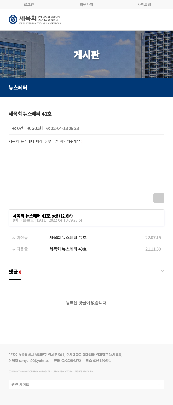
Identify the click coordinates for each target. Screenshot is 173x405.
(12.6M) (43, 216)
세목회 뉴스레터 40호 (68, 249)
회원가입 (86, 4)
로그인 (29, 4)
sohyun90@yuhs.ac (34, 360)
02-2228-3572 (71, 360)
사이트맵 (144, 4)
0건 (17, 128)
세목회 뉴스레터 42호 (68, 237)
